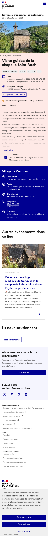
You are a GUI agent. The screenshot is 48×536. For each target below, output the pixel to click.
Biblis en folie (7, 424)
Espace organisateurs (10, 439)
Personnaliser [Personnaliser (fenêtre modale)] (24, 531)
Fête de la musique (10, 420)
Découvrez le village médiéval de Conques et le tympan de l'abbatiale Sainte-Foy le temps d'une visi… (23, 282)
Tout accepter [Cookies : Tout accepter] (24, 517)
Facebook (19, 394)
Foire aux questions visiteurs (13, 458)
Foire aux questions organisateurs (15, 462)
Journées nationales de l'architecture (16, 428)
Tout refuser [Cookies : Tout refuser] (24, 524)
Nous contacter (8, 454)
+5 (39, 71)
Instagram (26, 394)
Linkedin (11, 394)
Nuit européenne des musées (13, 412)
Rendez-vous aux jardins (11, 416)
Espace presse (8, 443)
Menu (44, 3)
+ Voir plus (8, 150)
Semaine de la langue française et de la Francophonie (22, 408)
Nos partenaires (12, 339)
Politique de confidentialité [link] (11, 534)
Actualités (6, 435)
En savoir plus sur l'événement (14, 466)
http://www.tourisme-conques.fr (20, 196)
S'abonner (24, 372)
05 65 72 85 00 (13, 204)
